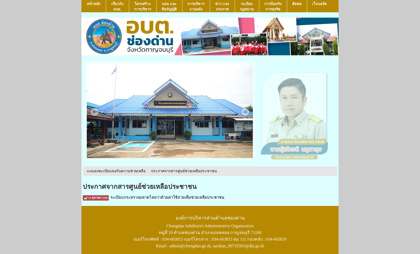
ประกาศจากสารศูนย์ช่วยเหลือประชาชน (184, 171)
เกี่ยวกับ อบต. (117, 6)
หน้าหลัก (93, 6)
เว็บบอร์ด (319, 6)
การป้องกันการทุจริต (273, 6)
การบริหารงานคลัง (196, 6)
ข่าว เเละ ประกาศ (222, 6)
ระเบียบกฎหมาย (247, 6)
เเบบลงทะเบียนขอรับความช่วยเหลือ (116, 171)
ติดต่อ (297, 6)
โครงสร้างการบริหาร (142, 6)
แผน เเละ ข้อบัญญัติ (169, 6)
